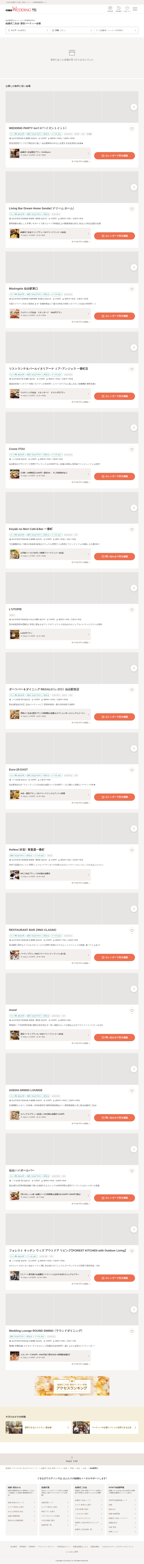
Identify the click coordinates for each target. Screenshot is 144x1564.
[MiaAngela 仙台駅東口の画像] (72, 267)
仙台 (78, 1468)
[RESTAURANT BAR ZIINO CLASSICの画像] (72, 909)
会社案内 (13, 1547)
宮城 (72, 1468)
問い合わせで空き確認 (114, 556)
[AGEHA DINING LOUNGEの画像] (72, 1069)
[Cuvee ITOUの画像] (72, 428)
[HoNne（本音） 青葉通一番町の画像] (72, 828)
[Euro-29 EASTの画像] (72, 748)
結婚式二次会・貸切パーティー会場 (54, 1468)
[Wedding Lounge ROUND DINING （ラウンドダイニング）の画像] (72, 1309)
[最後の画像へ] (133, 107)
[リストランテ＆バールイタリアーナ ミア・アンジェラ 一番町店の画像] (72, 347)
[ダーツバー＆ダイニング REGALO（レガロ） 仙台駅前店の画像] (72, 668)
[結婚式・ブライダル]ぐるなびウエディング (22, 1468)
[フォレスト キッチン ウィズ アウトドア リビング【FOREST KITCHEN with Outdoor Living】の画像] (72, 1229)
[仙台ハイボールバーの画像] (72, 1149)
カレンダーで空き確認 (114, 155)
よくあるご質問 (72, 1552)
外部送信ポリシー (64, 1547)
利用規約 (23, 1547)
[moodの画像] (72, 989)
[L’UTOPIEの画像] (72, 588)
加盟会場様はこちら (80, 1547)
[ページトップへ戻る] (72, 1459)
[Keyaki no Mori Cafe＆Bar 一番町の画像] (72, 508)
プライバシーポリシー (46, 1547)
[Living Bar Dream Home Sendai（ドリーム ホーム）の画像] (72, 187)
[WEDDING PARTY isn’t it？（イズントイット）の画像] (72, 107)
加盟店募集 (95, 1547)
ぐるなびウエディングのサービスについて (117, 1547)
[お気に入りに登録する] (132, 129)
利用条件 (32, 1547)
